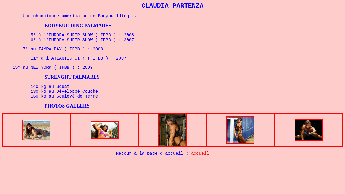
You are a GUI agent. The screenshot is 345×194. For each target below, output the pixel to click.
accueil (198, 153)
